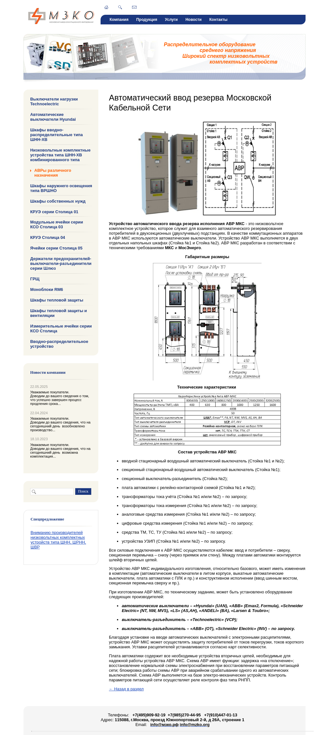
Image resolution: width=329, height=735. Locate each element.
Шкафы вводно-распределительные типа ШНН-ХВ (56, 134)
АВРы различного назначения (52, 173)
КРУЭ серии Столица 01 (54, 211)
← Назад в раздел (126, 689)
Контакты (218, 19)
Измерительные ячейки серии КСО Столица (61, 328)
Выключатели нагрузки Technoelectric (54, 101)
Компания (119, 19)
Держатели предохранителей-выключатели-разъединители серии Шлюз (61, 263)
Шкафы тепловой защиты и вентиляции (58, 313)
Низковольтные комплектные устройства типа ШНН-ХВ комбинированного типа (60, 155)
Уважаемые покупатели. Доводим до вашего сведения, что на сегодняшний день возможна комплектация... (60, 450)
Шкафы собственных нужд (57, 200)
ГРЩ (35, 278)
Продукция (146, 19)
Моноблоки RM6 (46, 289)
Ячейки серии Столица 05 (56, 248)
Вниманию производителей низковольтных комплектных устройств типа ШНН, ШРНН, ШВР (58, 539)
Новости (193, 19)
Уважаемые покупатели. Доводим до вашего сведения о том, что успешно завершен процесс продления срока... (59, 398)
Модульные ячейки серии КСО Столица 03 (56, 224)
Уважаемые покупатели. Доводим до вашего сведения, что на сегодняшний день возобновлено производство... (60, 424)
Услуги (171, 19)
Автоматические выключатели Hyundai (53, 117)
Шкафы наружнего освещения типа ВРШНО (61, 188)
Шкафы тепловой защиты (56, 300)
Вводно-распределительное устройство (59, 343)
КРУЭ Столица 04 (47, 237)
